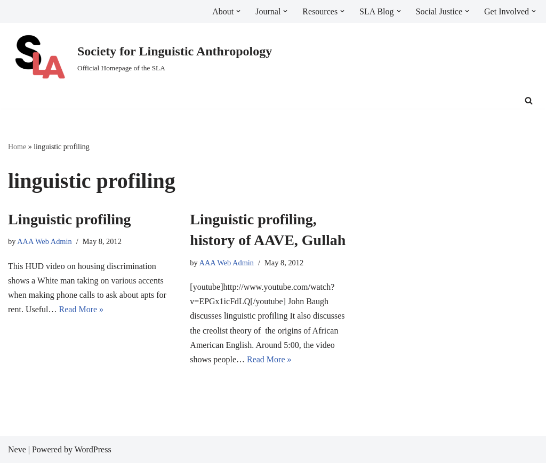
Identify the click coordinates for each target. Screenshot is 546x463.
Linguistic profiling (69, 219)
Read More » (81, 309)
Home (17, 147)
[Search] (529, 100)
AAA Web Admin (44, 241)
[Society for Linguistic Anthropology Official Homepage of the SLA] (140, 58)
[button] (238, 11)
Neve (17, 449)
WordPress (93, 449)
